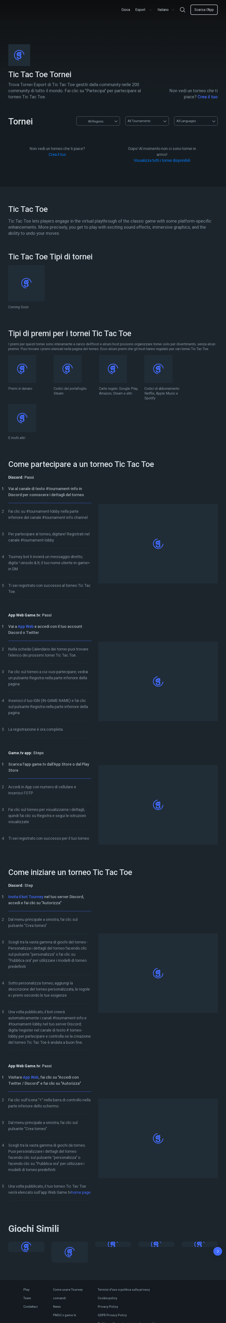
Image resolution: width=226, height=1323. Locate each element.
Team (27, 1298)
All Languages (186, 121)
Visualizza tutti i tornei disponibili (162, 160)
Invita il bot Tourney (25, 896)
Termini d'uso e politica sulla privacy (124, 1289)
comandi (59, 1298)
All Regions (91, 121)
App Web (26, 626)
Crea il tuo (208, 96)
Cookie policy (107, 1298)
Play (26, 1289)
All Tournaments (139, 121)
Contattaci (30, 1306)
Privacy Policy (108, 1306)
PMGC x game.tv (64, 1315)
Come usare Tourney (68, 1289)
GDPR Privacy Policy (112, 1315)
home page (81, 1192)
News (57, 1306)
